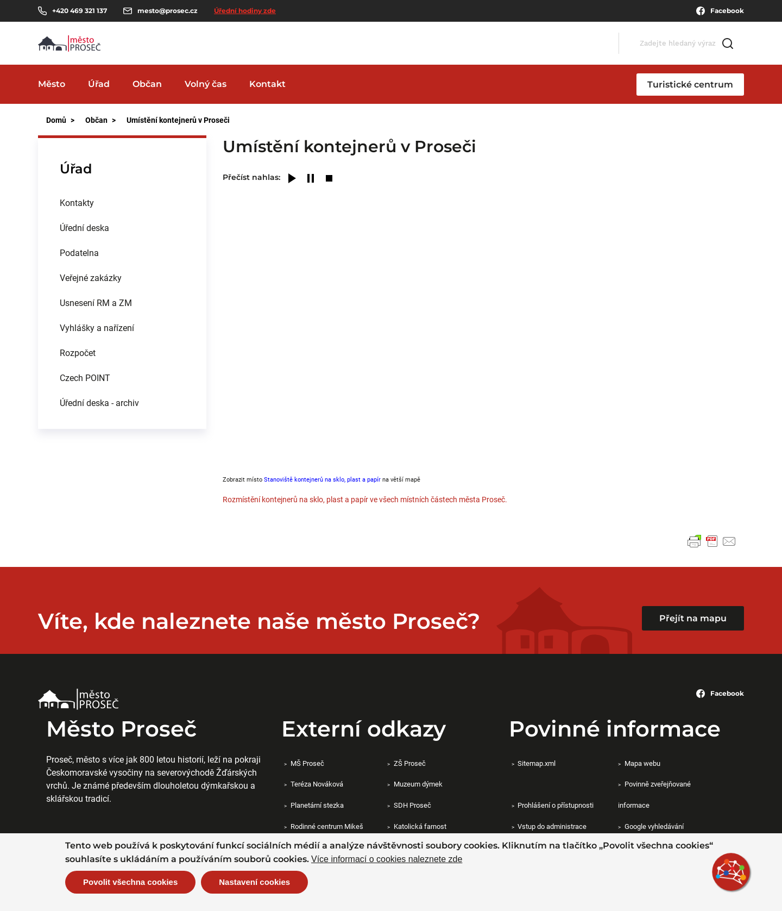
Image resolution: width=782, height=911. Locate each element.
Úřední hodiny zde (245, 11)
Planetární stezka (317, 805)
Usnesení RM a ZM (96, 302)
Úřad (99, 84)
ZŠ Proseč (410, 763)
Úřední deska (84, 227)
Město (51, 84)
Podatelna (79, 252)
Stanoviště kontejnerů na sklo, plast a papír (322, 479)
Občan (147, 84)
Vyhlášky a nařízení (97, 327)
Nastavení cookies (254, 882)
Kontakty (77, 202)
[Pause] (310, 179)
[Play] (292, 179)
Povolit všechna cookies (130, 882)
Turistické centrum (690, 84)
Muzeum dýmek (418, 784)
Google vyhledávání (654, 826)
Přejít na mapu (693, 618)
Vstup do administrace (552, 826)
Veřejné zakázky (91, 277)
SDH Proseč (412, 805)
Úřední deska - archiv (99, 402)
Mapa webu (642, 763)
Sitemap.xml (537, 763)
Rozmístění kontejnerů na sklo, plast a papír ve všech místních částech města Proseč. (365, 499)
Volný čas (205, 84)
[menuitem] (122, 202)
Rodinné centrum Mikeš (327, 826)
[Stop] (329, 179)
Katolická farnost (420, 826)
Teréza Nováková (317, 784)
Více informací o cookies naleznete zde (386, 859)
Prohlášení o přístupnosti (556, 805)
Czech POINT (85, 377)
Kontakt (267, 84)
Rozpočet (78, 352)
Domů (56, 120)
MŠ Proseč (307, 763)
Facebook (720, 11)
